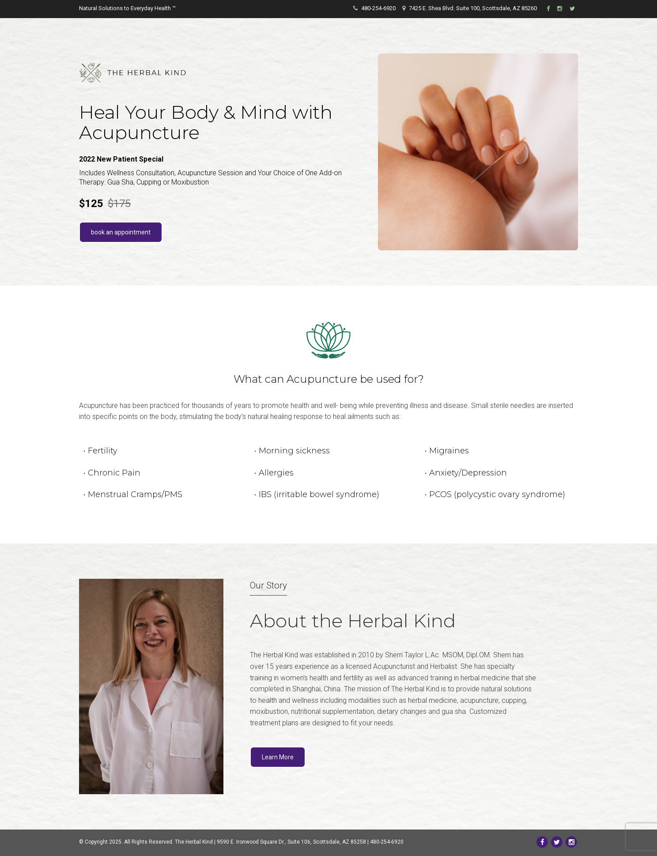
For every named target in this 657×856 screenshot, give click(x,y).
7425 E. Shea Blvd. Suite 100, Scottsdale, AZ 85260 (469, 8)
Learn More (278, 757)
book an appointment (121, 232)
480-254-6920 (374, 8)
